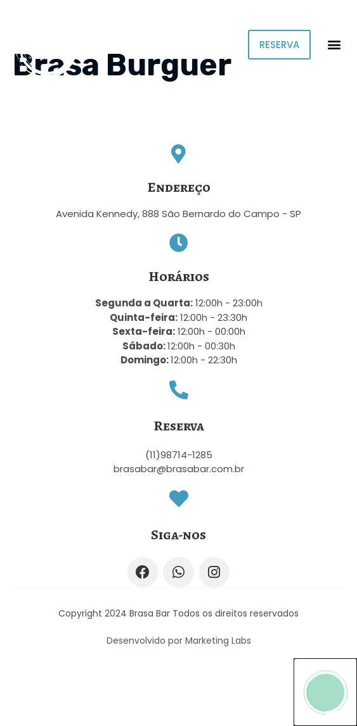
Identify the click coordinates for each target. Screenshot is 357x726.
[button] (333, 44)
